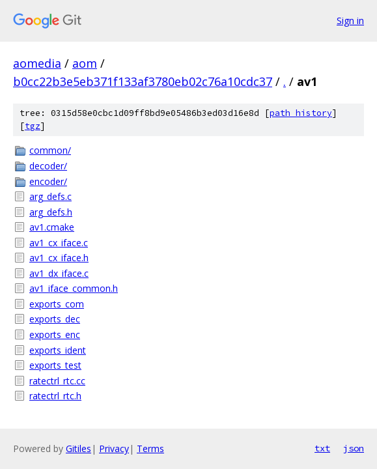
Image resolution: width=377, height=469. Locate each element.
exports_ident (57, 350)
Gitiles (78, 448)
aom (84, 63)
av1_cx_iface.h (59, 257)
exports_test (55, 365)
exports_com (56, 304)
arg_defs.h (50, 212)
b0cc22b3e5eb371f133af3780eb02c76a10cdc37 (142, 81)
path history (301, 113)
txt (322, 448)
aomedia (37, 63)
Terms (150, 448)
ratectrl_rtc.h (55, 396)
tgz (32, 126)
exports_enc (54, 334)
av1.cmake (51, 227)
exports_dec (54, 319)
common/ (50, 150)
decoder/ (48, 166)
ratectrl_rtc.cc (57, 381)
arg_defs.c (50, 196)
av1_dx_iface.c (59, 273)
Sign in (350, 20)
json (353, 448)
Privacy (114, 448)
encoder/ (48, 181)
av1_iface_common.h (73, 288)
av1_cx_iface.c (58, 242)
